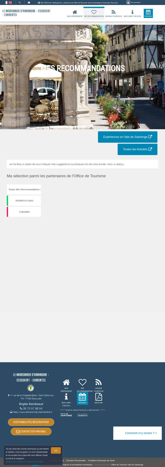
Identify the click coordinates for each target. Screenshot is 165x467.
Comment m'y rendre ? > (141, 433)
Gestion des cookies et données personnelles (24, 461)
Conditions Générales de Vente (101, 460)
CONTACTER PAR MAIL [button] (31, 431)
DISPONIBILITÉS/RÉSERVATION (31, 422)
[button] (63, 184)
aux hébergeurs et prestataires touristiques (74, 465)
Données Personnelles (76, 460)
